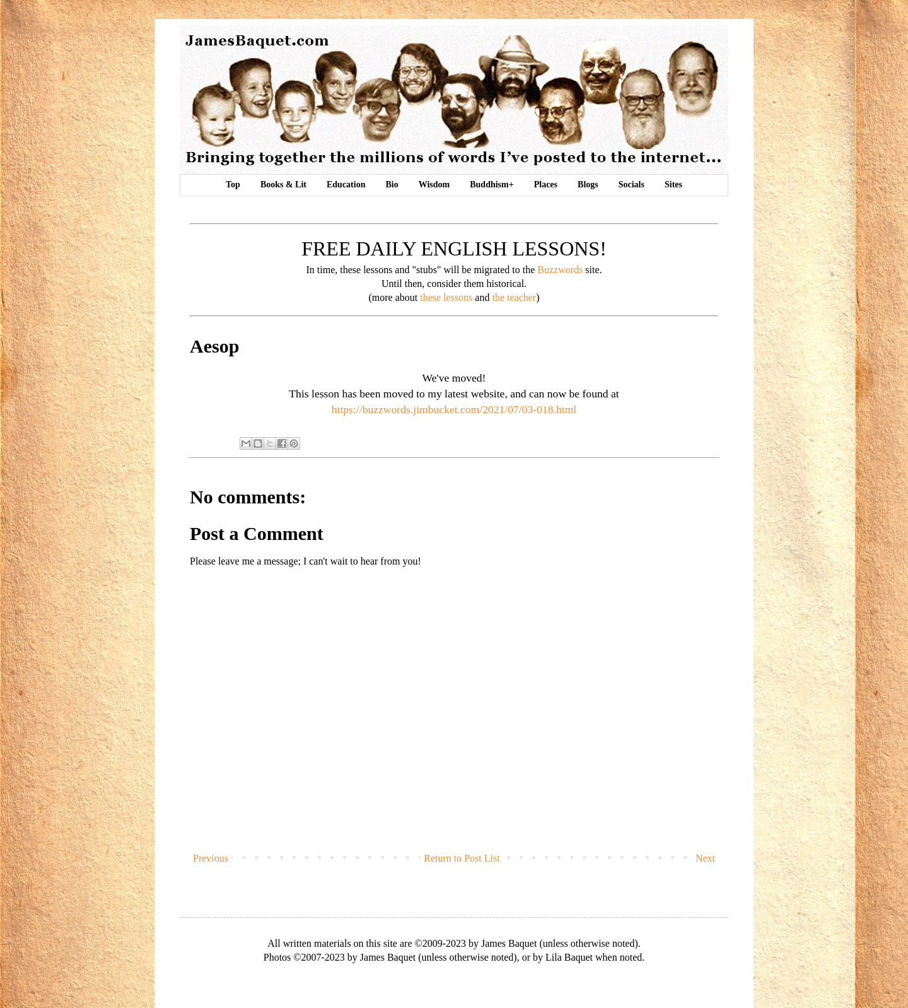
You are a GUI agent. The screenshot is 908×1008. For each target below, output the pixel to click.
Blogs (588, 184)
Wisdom (434, 184)
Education (346, 184)
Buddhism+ (491, 184)
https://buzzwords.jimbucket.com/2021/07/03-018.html (454, 409)
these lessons (446, 297)
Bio (391, 184)
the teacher (514, 297)
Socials (631, 184)
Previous (210, 858)
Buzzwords (560, 269)
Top (233, 184)
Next (705, 858)
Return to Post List (461, 858)
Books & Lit (283, 184)
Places (545, 184)
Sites (673, 184)
